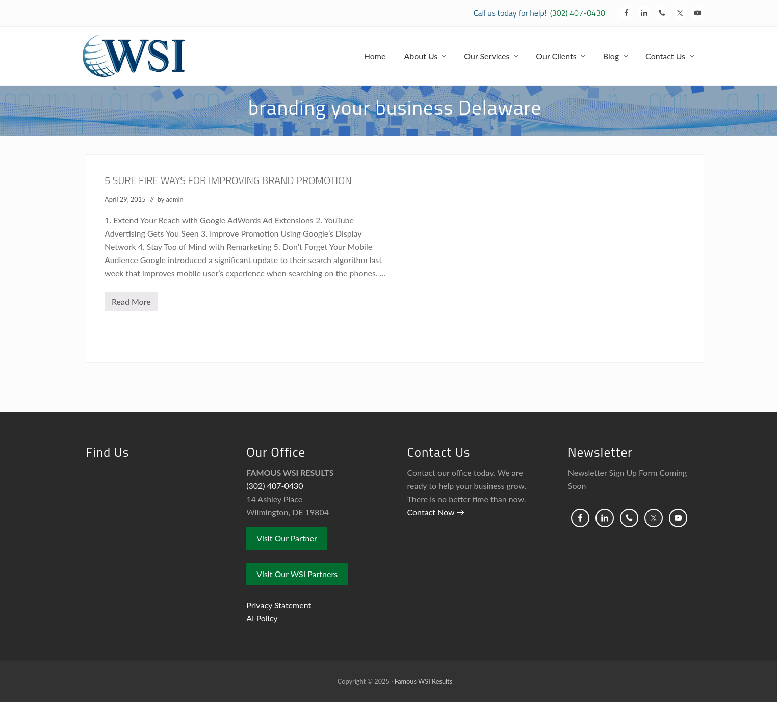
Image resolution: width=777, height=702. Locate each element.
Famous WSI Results (423, 681)
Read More (131, 304)
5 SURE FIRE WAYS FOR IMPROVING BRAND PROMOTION (228, 180)
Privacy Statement (278, 605)
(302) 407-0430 (577, 13)
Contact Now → (436, 512)
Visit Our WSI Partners (297, 574)
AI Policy (261, 618)
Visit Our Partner (286, 538)
